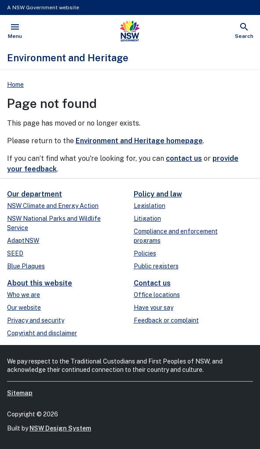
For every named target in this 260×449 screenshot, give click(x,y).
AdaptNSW (23, 240)
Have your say (153, 307)
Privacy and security (35, 320)
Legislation (149, 205)
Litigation (147, 218)
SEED (15, 253)
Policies (145, 253)
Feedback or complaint (166, 320)
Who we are (23, 294)
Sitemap (20, 393)
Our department (34, 194)
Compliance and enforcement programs (176, 236)
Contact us (152, 283)
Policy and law (158, 194)
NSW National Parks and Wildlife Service (54, 223)
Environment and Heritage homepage (139, 141)
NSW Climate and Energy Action (53, 205)
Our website (24, 307)
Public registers (156, 266)
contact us (184, 158)
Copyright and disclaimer (42, 333)
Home (15, 84)
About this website (39, 283)
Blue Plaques (26, 266)
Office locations (157, 294)
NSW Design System (60, 428)
